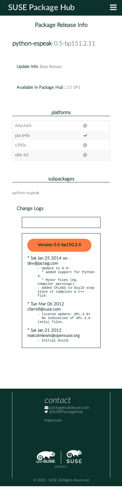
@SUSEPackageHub (64, 419)
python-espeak (32, 44)
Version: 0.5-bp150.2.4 (59, 245)
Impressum (53, 428)
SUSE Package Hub (41, 8)
